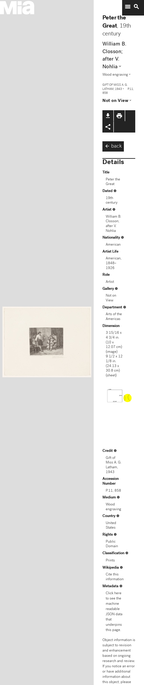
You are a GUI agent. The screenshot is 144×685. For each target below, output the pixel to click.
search (136, 6)
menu (127, 6)
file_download (108, 115)
